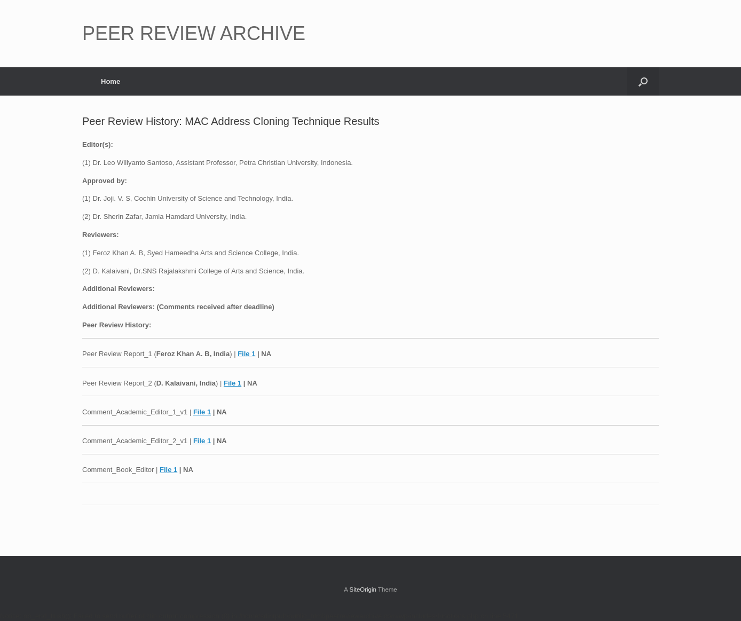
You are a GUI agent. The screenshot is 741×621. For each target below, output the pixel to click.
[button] (643, 81)
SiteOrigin (362, 589)
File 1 (246, 354)
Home (110, 81)
